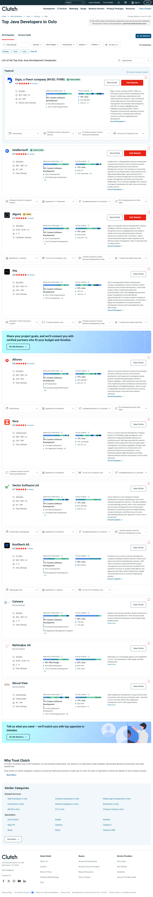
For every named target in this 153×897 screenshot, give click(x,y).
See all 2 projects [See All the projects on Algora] (114, 246)
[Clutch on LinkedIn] (24, 881)
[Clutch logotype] (9, 857)
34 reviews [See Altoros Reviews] (31, 364)
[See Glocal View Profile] (7, 684)
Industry (82, 45)
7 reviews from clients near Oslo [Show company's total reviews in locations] (130, 322)
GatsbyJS (107, 825)
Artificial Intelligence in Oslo (67, 804)
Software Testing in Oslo (113, 809)
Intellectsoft (20, 150)
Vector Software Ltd (25, 485)
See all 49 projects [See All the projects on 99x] (115, 310)
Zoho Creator (13, 819)
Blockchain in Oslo (111, 804)
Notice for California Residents (47, 892)
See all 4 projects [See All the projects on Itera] (114, 461)
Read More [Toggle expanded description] (11, 775)
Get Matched (145, 36)
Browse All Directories (88, 861)
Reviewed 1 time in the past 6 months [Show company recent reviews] (20, 322)
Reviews (95, 45)
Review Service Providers (89, 867)
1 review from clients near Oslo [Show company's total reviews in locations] (130, 258)
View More (11, 839)
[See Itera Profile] (7, 422)
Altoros (17, 359)
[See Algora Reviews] (21, 218)
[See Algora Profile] (7, 215)
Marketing (73, 9)
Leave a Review (94, 2)
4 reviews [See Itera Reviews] (30, 425)
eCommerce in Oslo (16, 804)
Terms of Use (65, 892)
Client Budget (51, 45)
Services (36, 45)
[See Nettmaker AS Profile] (7, 646)
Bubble (58, 819)
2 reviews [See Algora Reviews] (30, 218)
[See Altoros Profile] (7, 360)
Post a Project (145, 9)
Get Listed (121, 861)
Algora (16, 214)
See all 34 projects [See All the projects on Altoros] (115, 396)
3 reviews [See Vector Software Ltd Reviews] (30, 489)
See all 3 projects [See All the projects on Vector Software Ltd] (114, 520)
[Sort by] (136, 60)
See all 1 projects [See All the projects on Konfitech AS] (114, 579)
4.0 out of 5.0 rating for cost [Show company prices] (92, 590)
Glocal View (20, 683)
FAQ (42, 882)
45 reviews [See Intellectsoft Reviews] (31, 154)
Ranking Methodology (49, 877)
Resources (130, 9)
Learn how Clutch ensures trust (134, 24)
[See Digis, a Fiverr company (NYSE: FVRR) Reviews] (24, 83)
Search (68, 2)
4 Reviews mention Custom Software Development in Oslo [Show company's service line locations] (93, 322)
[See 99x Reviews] (21, 274)
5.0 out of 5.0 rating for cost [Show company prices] (56, 258)
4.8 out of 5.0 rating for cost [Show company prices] (127, 133)
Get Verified (122, 867)
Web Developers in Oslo (17, 799)
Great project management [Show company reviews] (19, 532)
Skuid (10, 830)
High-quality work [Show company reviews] (15, 590)
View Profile (112, 83)
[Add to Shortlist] (145, 77)
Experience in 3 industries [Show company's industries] (54, 473)
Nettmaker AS (21, 645)
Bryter (57, 830)
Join (147, 2)
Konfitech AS (20, 544)
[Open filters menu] (111, 44)
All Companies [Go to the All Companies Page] (8, 35)
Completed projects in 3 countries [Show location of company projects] (94, 532)
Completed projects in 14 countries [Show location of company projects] (95, 408)
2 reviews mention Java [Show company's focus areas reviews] (54, 322)
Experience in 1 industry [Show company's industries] (17, 258)
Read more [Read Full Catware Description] (112, 623)
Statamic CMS (109, 830)
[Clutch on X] (8, 881)
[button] (38, 44)
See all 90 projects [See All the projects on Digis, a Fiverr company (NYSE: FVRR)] (117, 121)
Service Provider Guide (126, 877)
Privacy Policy (7, 892)
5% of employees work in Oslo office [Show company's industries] (129, 408)
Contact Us (6, 875)
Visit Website (132, 83)
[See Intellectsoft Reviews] (21, 154)
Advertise (121, 872)
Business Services (96, 9)
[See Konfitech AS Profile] (7, 545)
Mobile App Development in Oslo (117, 799)
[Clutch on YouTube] (19, 881)
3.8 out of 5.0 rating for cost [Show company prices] (92, 473)
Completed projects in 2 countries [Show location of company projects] (131, 473)
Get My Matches (16, 347)
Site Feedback (8, 870)
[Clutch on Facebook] (3, 881)
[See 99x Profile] (7, 272)
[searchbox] (16, 44)
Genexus (59, 825)
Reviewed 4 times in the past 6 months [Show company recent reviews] (20, 201)
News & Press (46, 872)
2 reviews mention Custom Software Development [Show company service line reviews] (19, 472)
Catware (17, 601)
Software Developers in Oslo (67, 799)
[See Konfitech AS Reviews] (21, 548)
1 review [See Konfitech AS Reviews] (30, 549)
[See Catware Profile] (7, 602)
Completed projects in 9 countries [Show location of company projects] (94, 201)
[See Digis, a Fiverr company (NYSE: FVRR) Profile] (10, 80)
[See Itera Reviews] (21, 425)
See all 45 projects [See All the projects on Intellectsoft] (115, 189)
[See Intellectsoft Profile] (7, 151)
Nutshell (106, 819)
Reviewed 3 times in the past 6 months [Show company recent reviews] (58, 133)
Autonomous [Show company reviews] (17, 133)
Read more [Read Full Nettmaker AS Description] (112, 664)
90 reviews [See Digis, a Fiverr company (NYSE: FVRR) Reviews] (34, 84)
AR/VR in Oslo (13, 809)
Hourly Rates (67, 45)
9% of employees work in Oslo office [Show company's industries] (129, 201)
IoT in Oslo (59, 809)
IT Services (62, 9)
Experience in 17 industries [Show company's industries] (55, 201)
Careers (43, 867)
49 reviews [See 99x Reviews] (31, 275)
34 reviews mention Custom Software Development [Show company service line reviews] (92, 133)
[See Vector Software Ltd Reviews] (21, 489)
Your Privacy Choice (21, 892)
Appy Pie (11, 825)
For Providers (108, 2)
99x (14, 271)
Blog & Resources (86, 872)
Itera (15, 421)
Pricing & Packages (115, 9)
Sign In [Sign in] (137, 2)
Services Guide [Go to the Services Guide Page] (24, 35)
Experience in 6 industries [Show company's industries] (54, 408)
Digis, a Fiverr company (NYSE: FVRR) (40, 79)
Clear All (33, 51)
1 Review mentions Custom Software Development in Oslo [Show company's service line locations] (93, 258)
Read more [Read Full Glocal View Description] (112, 705)
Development (49, 9)
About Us (44, 861)
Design (83, 9)
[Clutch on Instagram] (14, 881)
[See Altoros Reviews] (21, 363)
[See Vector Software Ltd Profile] (7, 486)
